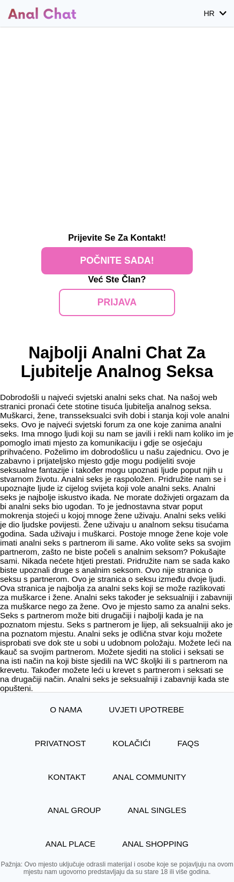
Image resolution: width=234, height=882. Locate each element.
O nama (66, 709)
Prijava (117, 302)
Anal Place (70, 843)
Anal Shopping (155, 843)
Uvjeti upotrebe (146, 709)
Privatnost (60, 743)
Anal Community (149, 776)
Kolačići (131, 743)
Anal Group (74, 810)
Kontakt (67, 776)
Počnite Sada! (117, 260)
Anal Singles (156, 810)
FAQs (188, 743)
